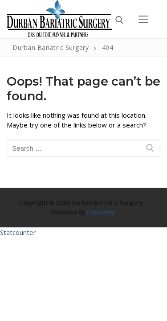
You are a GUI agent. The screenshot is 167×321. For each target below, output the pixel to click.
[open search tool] (119, 20)
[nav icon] (143, 19)
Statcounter (18, 232)
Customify (100, 212)
